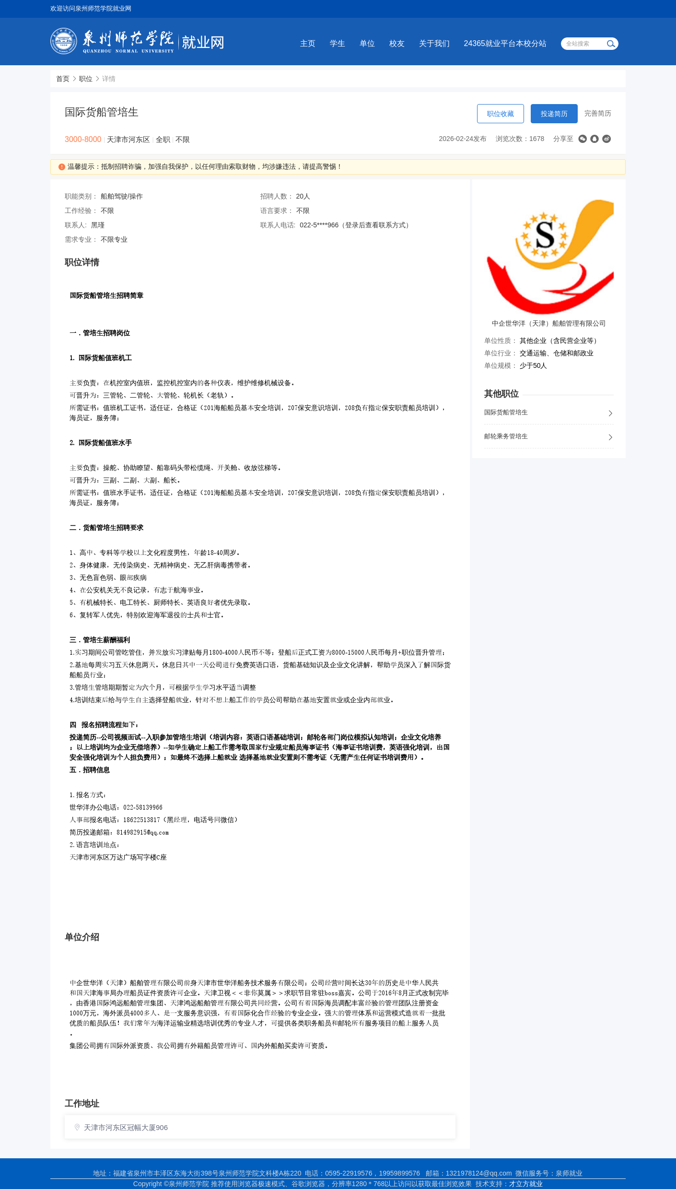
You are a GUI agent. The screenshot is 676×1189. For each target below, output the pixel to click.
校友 (397, 43)
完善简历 (597, 113)
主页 (307, 43)
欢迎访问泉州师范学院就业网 (90, 8)
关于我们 (434, 43)
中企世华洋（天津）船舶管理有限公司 (549, 323)
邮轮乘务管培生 (549, 436)
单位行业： (501, 353)
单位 (367, 43)
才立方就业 (526, 1184)
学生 (337, 43)
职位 (86, 78)
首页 (63, 78)
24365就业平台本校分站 (505, 43)
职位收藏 (500, 114)
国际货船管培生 (549, 412)
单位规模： (501, 365)
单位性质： (501, 340)
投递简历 (554, 114)
